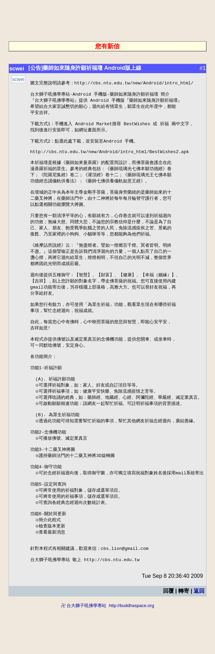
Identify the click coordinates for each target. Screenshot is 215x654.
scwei (15, 68)
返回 (200, 636)
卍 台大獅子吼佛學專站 (84, 650)
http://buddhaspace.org (131, 650)
